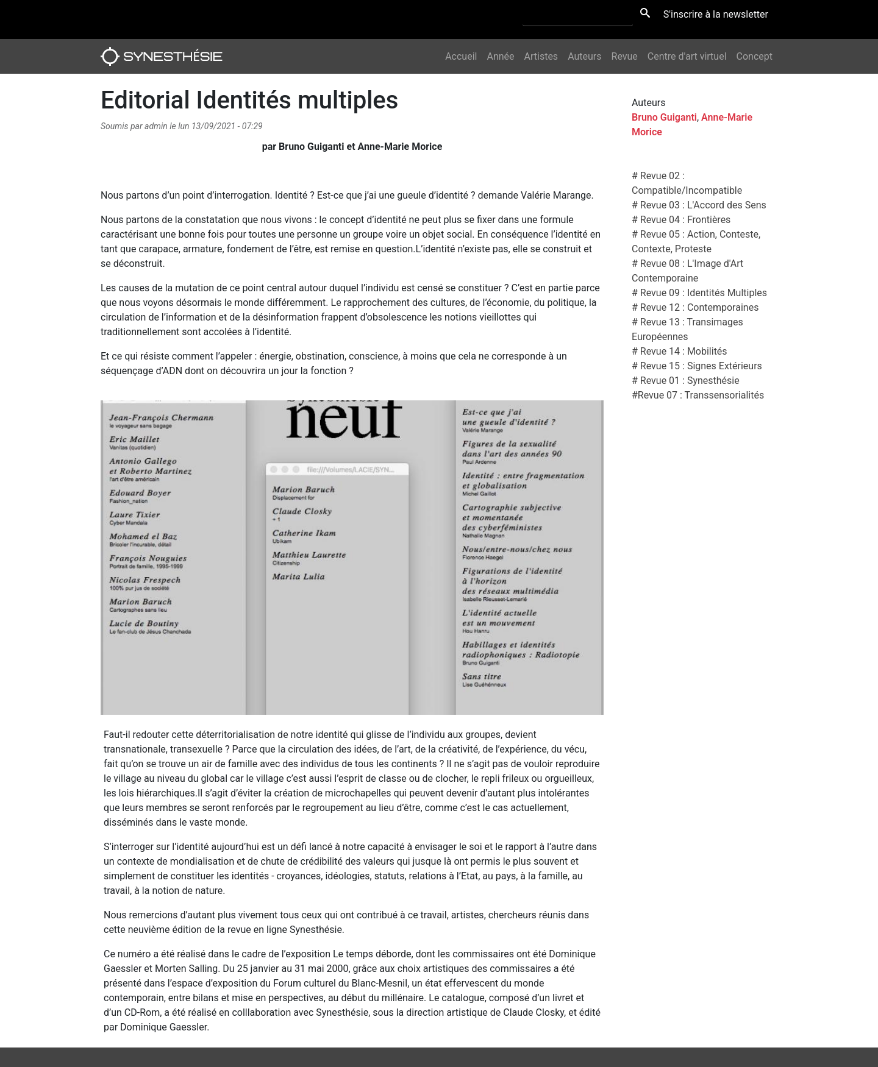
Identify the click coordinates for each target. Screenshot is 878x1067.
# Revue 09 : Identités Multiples (699, 293)
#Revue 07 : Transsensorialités (698, 395)
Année (500, 56)
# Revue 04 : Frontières (681, 219)
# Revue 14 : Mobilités (679, 351)
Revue (625, 56)
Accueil (461, 56)
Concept (755, 56)
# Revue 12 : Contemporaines (695, 307)
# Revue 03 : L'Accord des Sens (699, 205)
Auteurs (584, 56)
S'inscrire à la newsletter (715, 14)
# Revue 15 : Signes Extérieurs (697, 366)
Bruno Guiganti (664, 117)
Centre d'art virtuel (687, 56)
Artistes (541, 56)
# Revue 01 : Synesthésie (686, 380)
